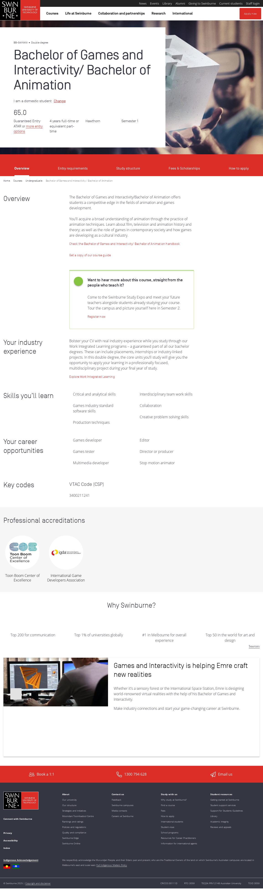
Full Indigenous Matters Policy (111, 865)
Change (60, 101)
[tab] (21, 165)
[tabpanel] (131, 471)
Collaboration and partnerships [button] (122, 14)
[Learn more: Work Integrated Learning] (92, 376)
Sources (254, 646)
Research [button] (159, 14)
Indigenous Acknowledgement (20, 860)
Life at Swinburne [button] (79, 14)
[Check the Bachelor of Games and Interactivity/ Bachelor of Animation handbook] (124, 243)
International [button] (183, 14)
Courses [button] (53, 14)
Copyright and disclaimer (38, 883)
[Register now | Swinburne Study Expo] (96, 316)
